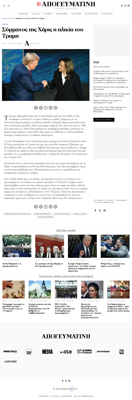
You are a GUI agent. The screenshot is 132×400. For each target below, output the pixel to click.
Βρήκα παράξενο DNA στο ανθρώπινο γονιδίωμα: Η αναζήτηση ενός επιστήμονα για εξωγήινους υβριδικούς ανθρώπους (110, 80)
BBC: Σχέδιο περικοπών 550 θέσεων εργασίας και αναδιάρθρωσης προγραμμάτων (65, 308)
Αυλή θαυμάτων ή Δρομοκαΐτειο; (11, 265)
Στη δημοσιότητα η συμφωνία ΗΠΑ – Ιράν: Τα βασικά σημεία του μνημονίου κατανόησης (118, 307)
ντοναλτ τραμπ (45, 217)
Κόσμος (13, 18)
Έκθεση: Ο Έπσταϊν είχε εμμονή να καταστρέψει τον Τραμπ (107, 102)
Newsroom (35, 44)
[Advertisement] (111, 40)
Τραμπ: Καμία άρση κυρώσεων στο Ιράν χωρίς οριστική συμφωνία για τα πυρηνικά (82, 267)
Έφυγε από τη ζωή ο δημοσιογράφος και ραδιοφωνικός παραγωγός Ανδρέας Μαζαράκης (109, 109)
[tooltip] (122, 5)
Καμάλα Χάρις (80, 214)
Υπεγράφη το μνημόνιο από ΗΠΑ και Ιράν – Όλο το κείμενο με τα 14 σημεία (13, 307)
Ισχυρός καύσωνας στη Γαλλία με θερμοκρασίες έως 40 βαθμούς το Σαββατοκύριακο (40, 308)
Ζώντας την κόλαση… (102, 67)
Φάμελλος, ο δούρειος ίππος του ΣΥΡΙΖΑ (112, 265)
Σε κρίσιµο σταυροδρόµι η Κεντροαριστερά (49, 265)
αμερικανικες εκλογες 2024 (18, 214)
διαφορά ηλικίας (62, 214)
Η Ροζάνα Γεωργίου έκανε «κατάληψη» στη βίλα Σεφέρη (110, 88)
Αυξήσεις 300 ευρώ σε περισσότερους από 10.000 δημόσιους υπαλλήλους (111, 72)
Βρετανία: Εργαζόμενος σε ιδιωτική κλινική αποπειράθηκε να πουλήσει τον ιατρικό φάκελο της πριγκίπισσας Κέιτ (91, 311)
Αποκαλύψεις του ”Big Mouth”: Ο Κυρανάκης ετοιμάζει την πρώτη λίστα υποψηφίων (111, 95)
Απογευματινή (5, 18)
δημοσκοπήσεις (42, 214)
